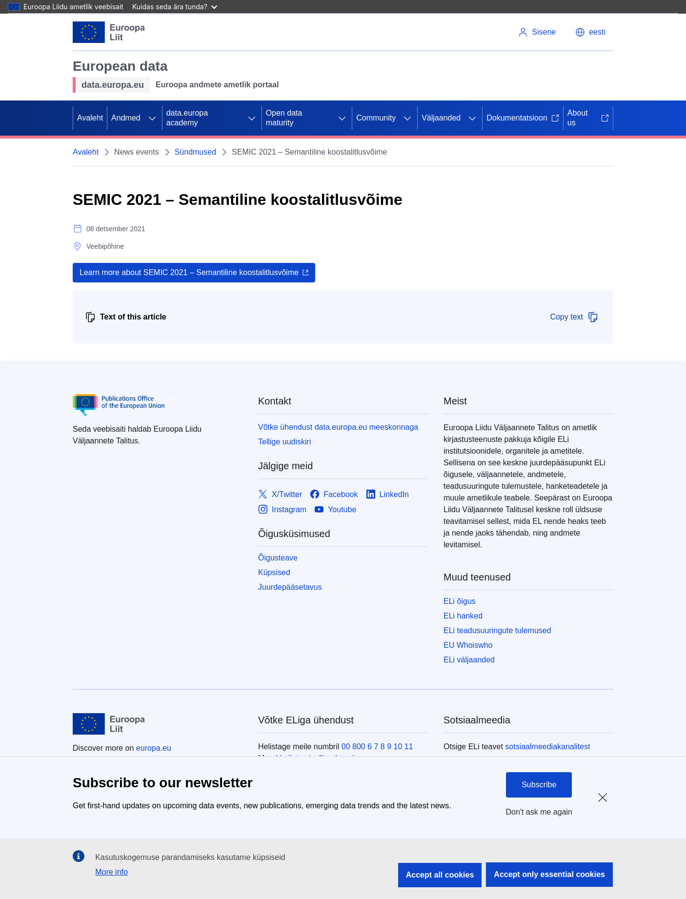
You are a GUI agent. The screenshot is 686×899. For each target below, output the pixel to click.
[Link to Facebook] (334, 494)
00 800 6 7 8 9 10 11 (377, 746)
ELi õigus (460, 601)
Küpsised (274, 572)
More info (111, 872)
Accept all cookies (440, 875)
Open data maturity (284, 118)
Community (376, 118)
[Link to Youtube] (335, 509)
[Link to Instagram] (282, 509)
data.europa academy (187, 118)
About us (588, 118)
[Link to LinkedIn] (387, 494)
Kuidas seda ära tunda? (174, 6)
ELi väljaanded (469, 660)
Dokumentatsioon (522, 118)
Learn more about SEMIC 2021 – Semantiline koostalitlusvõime (189, 272)
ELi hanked (463, 616)
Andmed (126, 118)
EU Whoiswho (468, 645)
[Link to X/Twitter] (280, 494)
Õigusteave (278, 558)
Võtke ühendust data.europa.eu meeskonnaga (338, 427)
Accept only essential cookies (549, 874)
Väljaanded (441, 118)
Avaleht (90, 118)
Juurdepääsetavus (290, 587)
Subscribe (539, 784)
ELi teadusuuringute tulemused (497, 630)
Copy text (574, 317)
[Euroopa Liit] (109, 32)
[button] (590, 32)
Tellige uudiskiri (284, 442)
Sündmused (195, 152)
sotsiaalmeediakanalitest (547, 746)
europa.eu (153, 748)
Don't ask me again (539, 812)
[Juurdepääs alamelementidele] (152, 118)
